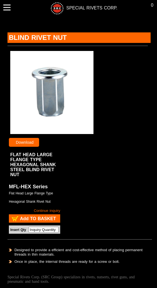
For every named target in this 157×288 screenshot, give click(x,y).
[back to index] (74, 8)
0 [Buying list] (152, 5)
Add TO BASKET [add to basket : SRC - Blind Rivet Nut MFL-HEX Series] (38, 218)
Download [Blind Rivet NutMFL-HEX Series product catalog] (26, 142)
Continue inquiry (47, 211)
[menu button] (6, 7)
